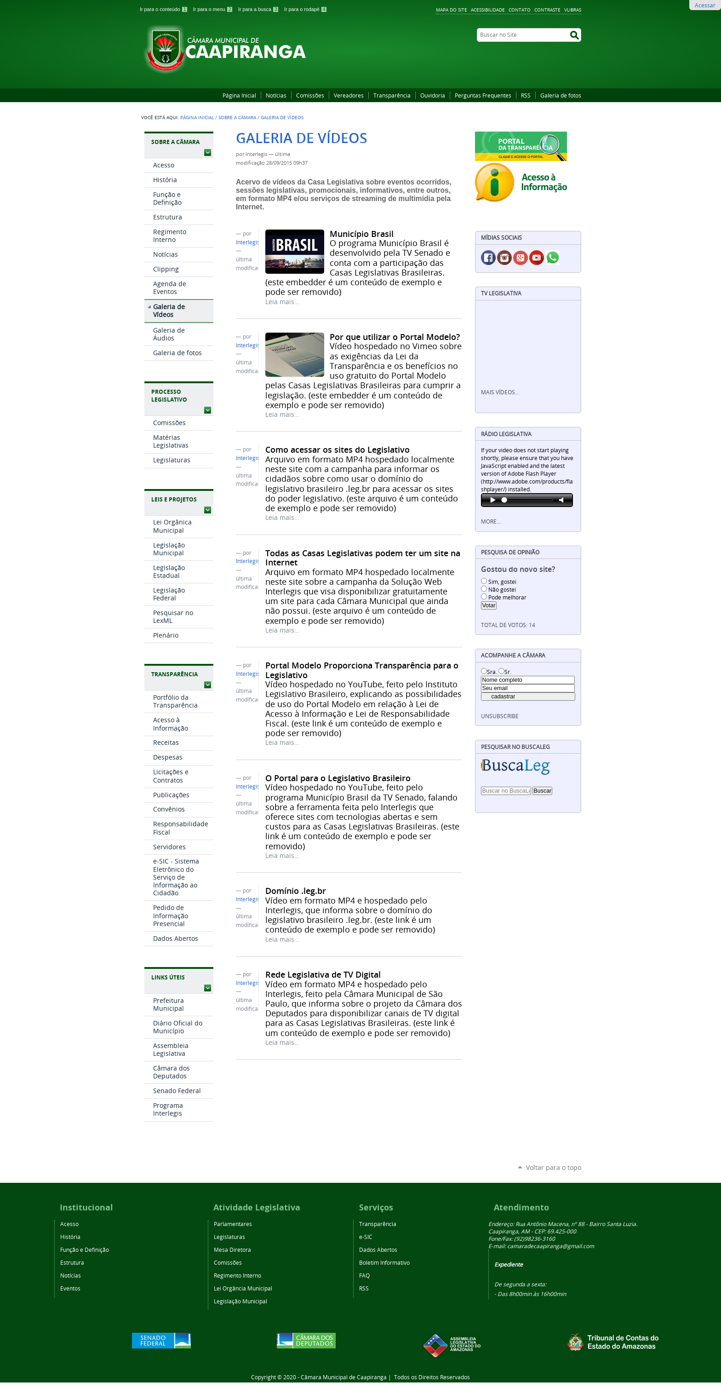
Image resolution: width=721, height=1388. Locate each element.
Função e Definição (84, 1249)
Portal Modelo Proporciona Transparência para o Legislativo (361, 670)
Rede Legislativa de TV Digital (323, 974)
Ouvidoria (432, 95)
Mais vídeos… (500, 392)
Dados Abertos (378, 1249)
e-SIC (365, 1236)
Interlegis (248, 242)
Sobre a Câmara (237, 117)
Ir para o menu (214, 9)
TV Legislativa (501, 293)
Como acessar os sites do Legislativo (337, 449)
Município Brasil (362, 233)
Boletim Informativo (384, 1262)
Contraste (547, 9)
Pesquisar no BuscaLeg (515, 747)
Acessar (705, 5)
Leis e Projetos (174, 499)
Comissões (310, 95)
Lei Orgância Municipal (243, 1288)
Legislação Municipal (240, 1301)
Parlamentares (233, 1223)
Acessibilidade (488, 9)
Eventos (70, 1288)
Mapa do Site (451, 9)
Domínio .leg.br (295, 890)
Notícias (276, 95)
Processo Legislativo (169, 395)
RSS (526, 95)
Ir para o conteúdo (164, 9)
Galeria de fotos (560, 95)
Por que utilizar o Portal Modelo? (395, 336)
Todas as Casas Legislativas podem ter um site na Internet (362, 557)
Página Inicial (239, 95)
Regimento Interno (237, 1275)
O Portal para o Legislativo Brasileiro (338, 777)
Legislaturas (229, 1236)
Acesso (69, 1223)
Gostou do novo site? (518, 569)
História (70, 1236)
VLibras (572, 9)
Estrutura (72, 1262)
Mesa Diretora (232, 1249)
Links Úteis (168, 977)
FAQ (364, 1275)
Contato (520, 9)
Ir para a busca (259, 9)
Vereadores (349, 95)
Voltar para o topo (553, 1167)
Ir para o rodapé (305, 9)
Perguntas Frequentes (483, 95)
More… (491, 521)
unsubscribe (500, 716)
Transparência (392, 95)
